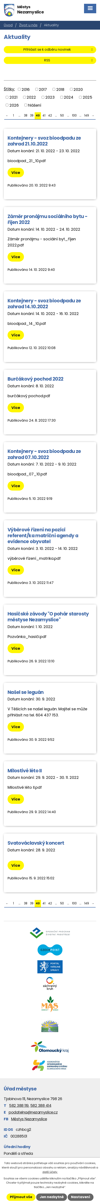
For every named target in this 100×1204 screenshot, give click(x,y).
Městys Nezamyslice (29, 1119)
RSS (69, 60)
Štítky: (9, 89)
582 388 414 (40, 1105)
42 (50, 116)
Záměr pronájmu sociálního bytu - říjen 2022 (47, 219)
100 (74, 116)
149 (86, 116)
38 (25, 116)
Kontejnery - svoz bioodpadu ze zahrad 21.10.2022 (44, 141)
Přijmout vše (21, 1197)
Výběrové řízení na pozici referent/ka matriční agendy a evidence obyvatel (43, 535)
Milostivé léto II (25, 770)
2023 (50, 97)
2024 (68, 97)
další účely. (50, 1172)
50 (62, 116)
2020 (78, 89)
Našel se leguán (25, 692)
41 (43, 116)
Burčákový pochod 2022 (35, 379)
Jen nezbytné (52, 1197)
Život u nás (28, 25)
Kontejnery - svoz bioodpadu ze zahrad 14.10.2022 (44, 303)
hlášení (34, 105)
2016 (26, 89)
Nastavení (80, 1197)
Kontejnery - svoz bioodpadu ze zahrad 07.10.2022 (44, 454)
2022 (31, 97)
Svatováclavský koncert (36, 843)
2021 (13, 97)
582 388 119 (19, 1105)
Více (15, 172)
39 (31, 116)
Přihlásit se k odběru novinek (58, 49)
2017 (43, 89)
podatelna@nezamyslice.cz (33, 1112)
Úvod (8, 25)
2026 (14, 105)
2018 (60, 89)
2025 (87, 97)
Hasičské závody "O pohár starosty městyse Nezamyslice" (48, 616)
